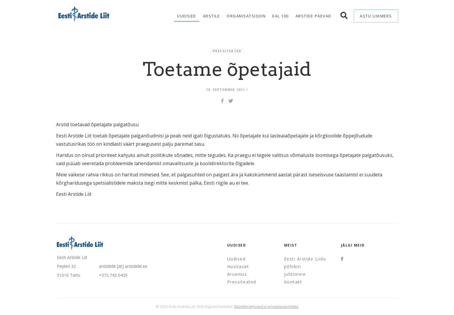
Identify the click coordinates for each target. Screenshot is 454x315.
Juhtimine (295, 274)
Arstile (211, 16)
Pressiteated (227, 51)
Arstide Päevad (314, 16)
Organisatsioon (246, 16)
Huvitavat (238, 266)
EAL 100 (280, 16)
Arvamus (237, 274)
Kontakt (293, 282)
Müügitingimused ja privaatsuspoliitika (266, 306)
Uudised (186, 16)
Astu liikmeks (376, 16)
